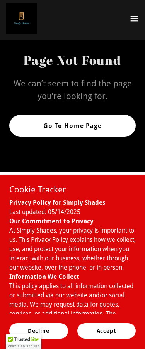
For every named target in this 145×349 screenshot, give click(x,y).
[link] (21, 18)
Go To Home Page (72, 126)
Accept (106, 336)
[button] (134, 18)
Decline (38, 336)
